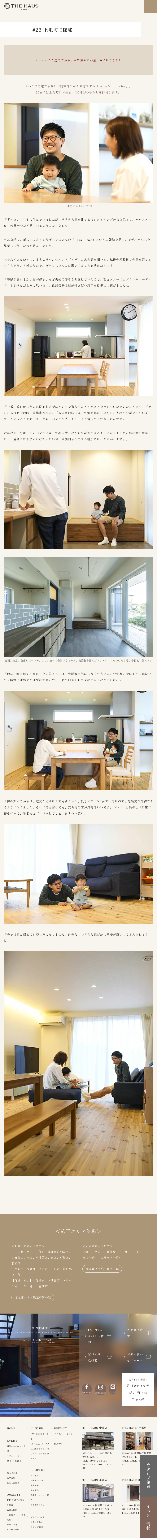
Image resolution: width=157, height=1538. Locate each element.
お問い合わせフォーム (139, 1357)
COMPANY (38, 1470)
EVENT (12, 1440)
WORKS (12, 1472)
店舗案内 (35, 1490)
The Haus (21, 6)
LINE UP (37, 1428)
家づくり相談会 (14, 1460)
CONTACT (38, 1516)
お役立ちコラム (38, 1504)
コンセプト (36, 1475)
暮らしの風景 (13, 1482)
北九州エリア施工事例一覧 (33, 1297)
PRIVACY (60, 1428)
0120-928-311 (43, 1339)
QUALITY (14, 1494)
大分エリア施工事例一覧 (102, 1269)
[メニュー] (150, 6)
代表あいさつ (37, 1480)
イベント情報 (148, 1517)
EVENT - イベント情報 (100, 1336)
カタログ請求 (139, 1333)
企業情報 (35, 1485)
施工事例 (11, 1478)
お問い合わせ (37, 1522)
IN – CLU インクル (40, 1443)
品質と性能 (12, 1509)
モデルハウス (13, 1455)
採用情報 (58, 1443)
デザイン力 (12, 1524)
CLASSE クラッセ (40, 1448)
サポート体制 (13, 1529)
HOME (11, 1428)
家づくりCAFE (100, 1357)
